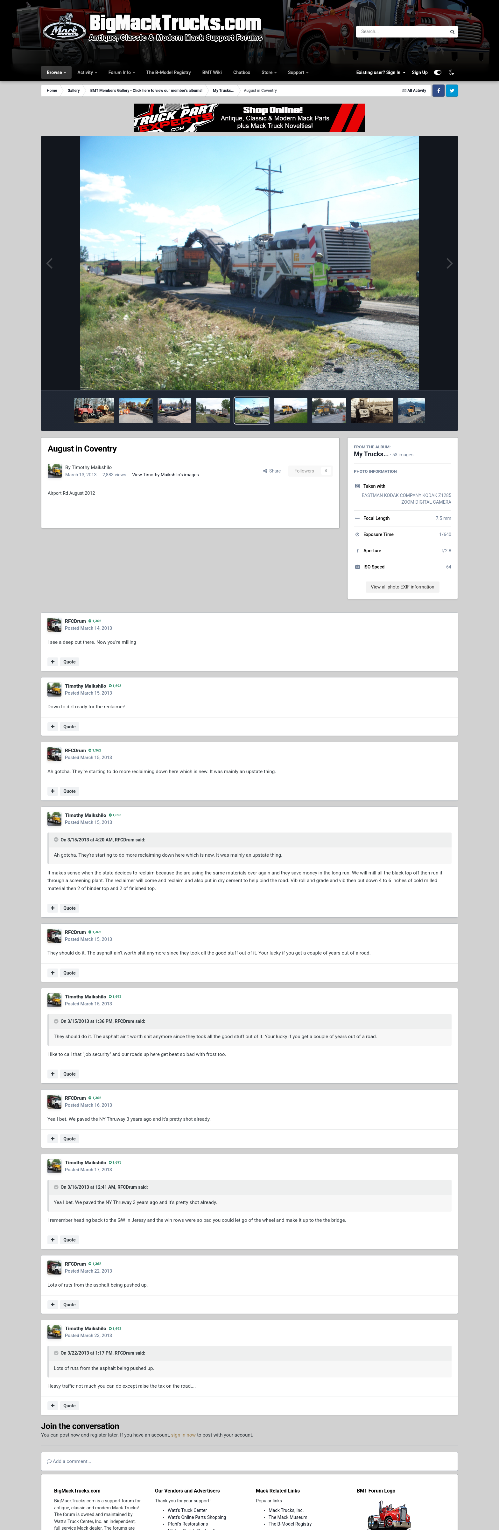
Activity (85, 72)
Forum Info (120, 72)
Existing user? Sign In (380, 72)
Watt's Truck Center (187, 1510)
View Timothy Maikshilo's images (165, 474)
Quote (69, 661)
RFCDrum (75, 621)
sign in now (183, 1435)
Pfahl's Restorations (188, 1524)
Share (272, 470)
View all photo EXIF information (402, 586)
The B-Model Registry (168, 72)
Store (268, 72)
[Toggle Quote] (57, 839)
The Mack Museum (288, 1517)
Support (297, 72)
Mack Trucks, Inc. (286, 1510)
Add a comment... (69, 1461)
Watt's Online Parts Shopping (197, 1517)
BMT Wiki (212, 72)
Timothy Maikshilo (92, 467)
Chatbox (241, 72)
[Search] (384, 31)
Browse (55, 72)
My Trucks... (371, 454)
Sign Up (420, 72)
